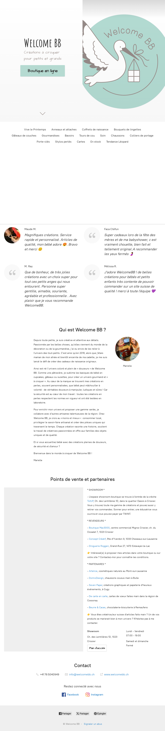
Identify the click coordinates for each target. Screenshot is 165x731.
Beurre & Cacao (97, 607)
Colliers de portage (141, 135)
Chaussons (117, 135)
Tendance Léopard (117, 141)
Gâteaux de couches (24, 135)
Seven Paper (95, 585)
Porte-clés (43, 141)
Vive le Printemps (35, 129)
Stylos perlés (63, 141)
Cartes (81, 141)
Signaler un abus (93, 724)
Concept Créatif (97, 539)
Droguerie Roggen (99, 546)
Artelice (93, 571)
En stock (95, 141)
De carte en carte (98, 596)
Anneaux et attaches (64, 129)
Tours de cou (87, 135)
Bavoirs (69, 135)
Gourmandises (50, 135)
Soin (103, 135)
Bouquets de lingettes (127, 129)
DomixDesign (96, 578)
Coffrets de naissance (95, 129)
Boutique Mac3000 (99, 527)
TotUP (90, 501)
